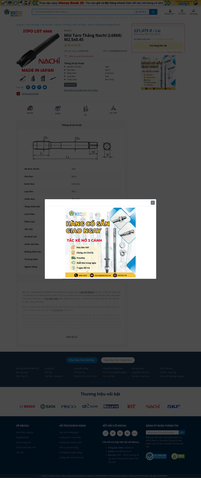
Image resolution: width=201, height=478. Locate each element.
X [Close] (152, 202)
